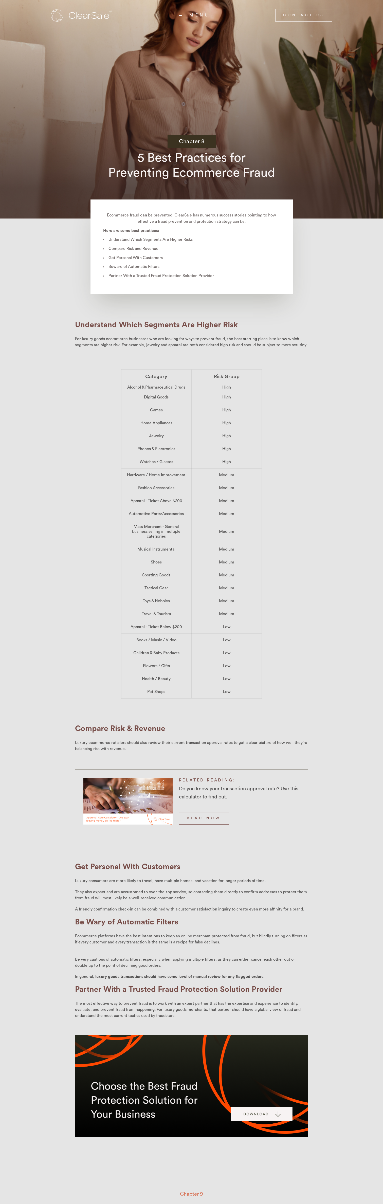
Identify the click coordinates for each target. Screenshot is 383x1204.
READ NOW (204, 818)
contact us (303, 15)
